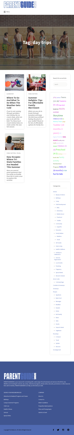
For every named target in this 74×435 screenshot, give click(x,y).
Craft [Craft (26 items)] (54, 143)
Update (58, 343)
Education (58, 230)
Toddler (59, 220)
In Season (58, 337)
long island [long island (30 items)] (62, 105)
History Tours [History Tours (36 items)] (57, 121)
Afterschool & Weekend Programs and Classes (16, 396)
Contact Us (41, 399)
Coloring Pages (60, 282)
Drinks (57, 311)
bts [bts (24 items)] (63, 119)
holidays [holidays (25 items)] (60, 154)
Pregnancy (58, 269)
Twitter (58, 430)
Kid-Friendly (59, 314)
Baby (58, 207)
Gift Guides (58, 243)
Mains (57, 317)
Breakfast (58, 304)
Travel (19, 153)
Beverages (58, 301)
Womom (58, 346)
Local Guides (59, 263)
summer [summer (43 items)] (56, 112)
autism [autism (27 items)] (59, 97)
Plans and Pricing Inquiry (44, 409)
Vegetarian (58, 330)
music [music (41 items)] (55, 146)
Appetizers (58, 295)
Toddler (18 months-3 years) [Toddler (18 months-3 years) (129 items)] (58, 129)
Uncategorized (57, 350)
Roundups (55, 334)
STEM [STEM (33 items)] (65, 171)
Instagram (63, 430)
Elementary (10, 94)
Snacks (57, 324)
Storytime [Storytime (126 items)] (58, 115)
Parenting (58, 266)
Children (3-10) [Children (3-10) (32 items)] (57, 119)
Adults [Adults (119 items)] (62, 108)
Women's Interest (60, 276)
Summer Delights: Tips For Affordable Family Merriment (35, 102)
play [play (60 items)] (54, 97)
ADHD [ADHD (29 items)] (64, 154)
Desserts (58, 308)
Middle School (60, 214)
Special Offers (7, 416)
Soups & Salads (60, 327)
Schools (6, 412)
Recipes (55, 292)
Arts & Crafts (56, 279)
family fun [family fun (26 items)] (55, 109)
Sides (57, 321)
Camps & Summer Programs (11, 403)
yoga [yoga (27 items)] (63, 121)
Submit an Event (42, 412)
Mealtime (59, 236)
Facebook (53, 430)
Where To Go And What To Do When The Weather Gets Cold (13, 102)
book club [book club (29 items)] (56, 157)
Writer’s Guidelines (43, 403)
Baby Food (58, 298)
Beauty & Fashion (60, 195)
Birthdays (58, 198)
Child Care (6, 406)
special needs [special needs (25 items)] (59, 143)
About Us (40, 396)
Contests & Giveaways (59, 285)
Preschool (59, 217)
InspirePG (59, 227)
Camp (57, 201)
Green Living (59, 246)
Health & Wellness (60, 249)
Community (59, 224)
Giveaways (56, 288)
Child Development (61, 204)
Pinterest (68, 430)
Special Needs (59, 272)
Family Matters (11, 153)
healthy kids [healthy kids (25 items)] (61, 140)
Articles (55, 192)
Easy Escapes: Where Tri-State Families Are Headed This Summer (14, 161)
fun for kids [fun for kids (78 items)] (58, 174)
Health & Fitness (8, 409)
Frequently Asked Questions (45, 406)
